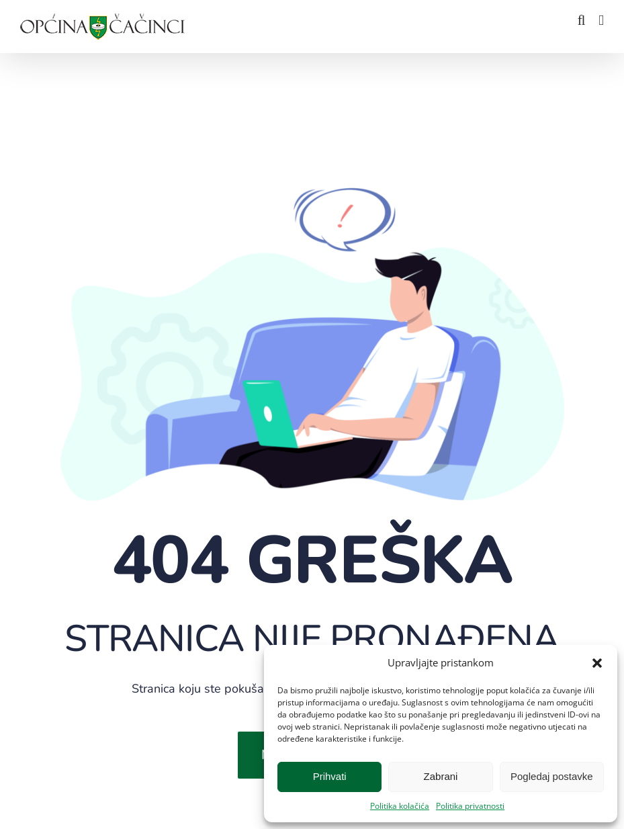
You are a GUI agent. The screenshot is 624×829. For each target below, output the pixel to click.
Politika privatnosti (470, 806)
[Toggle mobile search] (582, 20)
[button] (597, 663)
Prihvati (330, 776)
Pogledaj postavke (551, 776)
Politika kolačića (399, 806)
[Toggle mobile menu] (601, 20)
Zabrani (441, 776)
